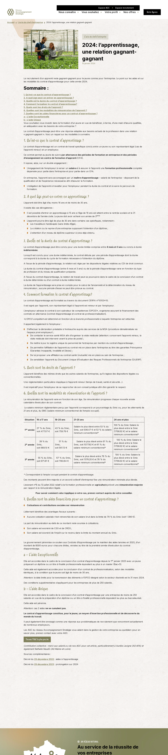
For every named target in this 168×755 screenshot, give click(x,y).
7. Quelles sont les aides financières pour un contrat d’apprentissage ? (61, 113)
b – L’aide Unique (32, 120)
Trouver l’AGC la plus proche (37, 639)
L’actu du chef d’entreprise (30, 22)
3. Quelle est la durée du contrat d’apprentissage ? (50, 101)
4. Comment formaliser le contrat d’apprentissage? (50, 104)
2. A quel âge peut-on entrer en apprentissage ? (49, 97)
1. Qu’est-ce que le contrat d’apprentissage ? (47, 94)
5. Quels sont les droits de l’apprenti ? (43, 107)
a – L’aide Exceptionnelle (36, 116)
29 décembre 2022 (44, 659)
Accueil (10, 22)
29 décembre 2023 (44, 664)
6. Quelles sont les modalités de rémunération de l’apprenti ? (55, 110)
